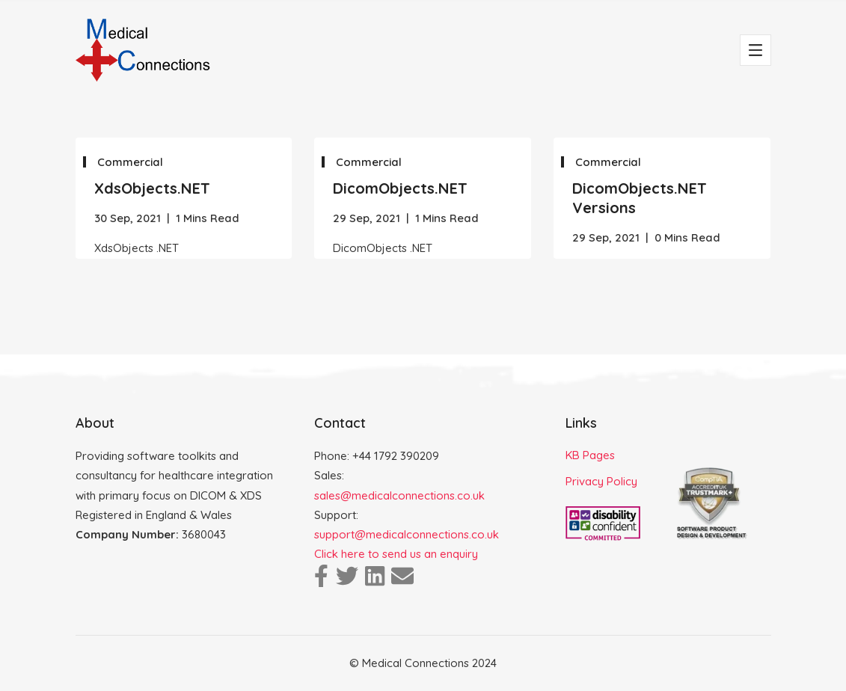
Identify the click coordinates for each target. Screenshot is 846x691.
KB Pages (590, 455)
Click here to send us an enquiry (396, 554)
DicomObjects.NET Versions (639, 198)
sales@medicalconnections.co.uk (399, 495)
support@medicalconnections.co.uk (406, 534)
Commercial (130, 162)
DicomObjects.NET (400, 188)
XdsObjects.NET (152, 188)
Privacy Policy (601, 481)
